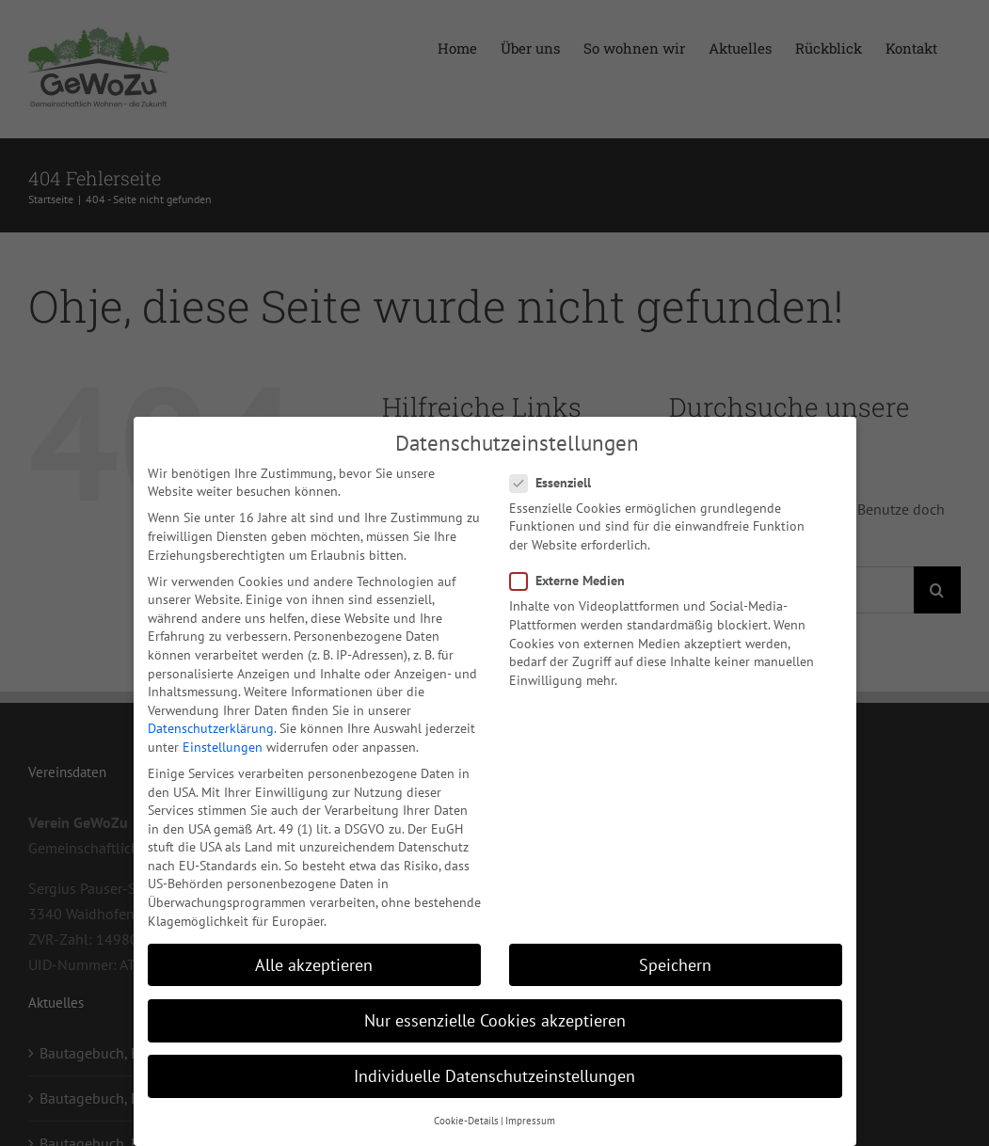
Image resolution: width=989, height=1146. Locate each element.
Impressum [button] (530, 1117)
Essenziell (558, 480)
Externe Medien (575, 578)
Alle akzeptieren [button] (314, 962)
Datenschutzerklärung (211, 725)
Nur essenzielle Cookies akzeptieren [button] (495, 1017)
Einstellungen (223, 744)
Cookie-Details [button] (466, 1117)
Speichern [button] (675, 962)
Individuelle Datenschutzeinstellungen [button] (494, 1073)
